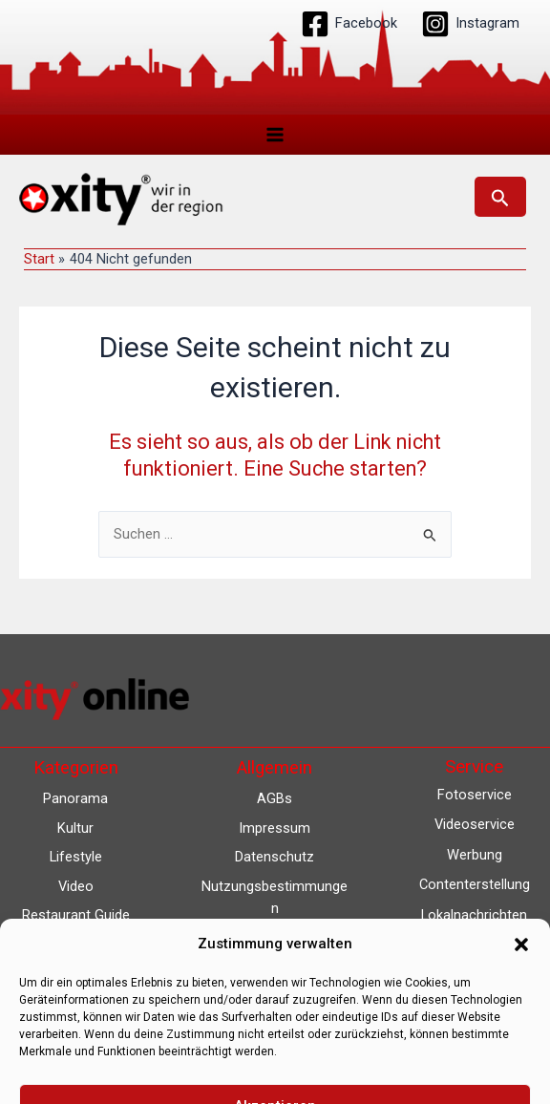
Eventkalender (474, 975)
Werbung (474, 854)
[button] (500, 197)
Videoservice (474, 824)
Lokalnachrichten (474, 915)
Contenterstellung (474, 884)
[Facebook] (349, 24)
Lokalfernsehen (474, 944)
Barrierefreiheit (274, 966)
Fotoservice (474, 794)
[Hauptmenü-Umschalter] (275, 135)
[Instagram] (470, 24)
